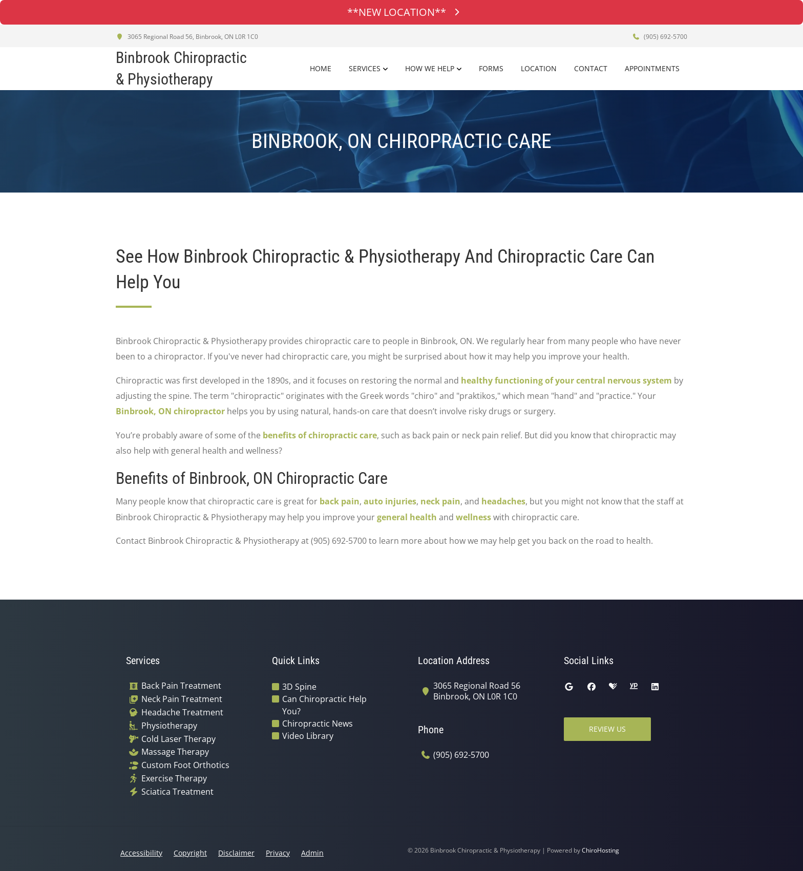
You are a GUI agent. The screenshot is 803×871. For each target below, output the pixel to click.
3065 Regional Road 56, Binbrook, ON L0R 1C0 (187, 36)
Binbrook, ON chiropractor (170, 411)
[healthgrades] (613, 687)
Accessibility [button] (141, 853)
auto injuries (390, 501)
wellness (473, 517)
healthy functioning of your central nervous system (566, 380)
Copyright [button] (190, 853)
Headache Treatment (182, 712)
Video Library (307, 735)
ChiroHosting (600, 850)
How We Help (429, 68)
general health (407, 517)
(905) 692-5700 (659, 36)
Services (365, 68)
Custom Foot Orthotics (185, 765)
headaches (503, 501)
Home (320, 68)
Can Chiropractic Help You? (324, 705)
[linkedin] (655, 687)
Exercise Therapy (174, 778)
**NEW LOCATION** (401, 12)
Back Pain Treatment (181, 686)
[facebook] (591, 687)
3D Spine (299, 686)
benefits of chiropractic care (320, 435)
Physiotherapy (169, 725)
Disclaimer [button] (236, 853)
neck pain (440, 501)
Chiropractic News (317, 723)
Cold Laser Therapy (178, 739)
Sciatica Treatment (177, 792)
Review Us (607, 729)
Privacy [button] (278, 853)
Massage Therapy (175, 752)
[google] (569, 687)
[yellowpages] (633, 687)
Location (539, 68)
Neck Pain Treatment (181, 699)
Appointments (652, 68)
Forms (491, 68)
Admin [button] (312, 853)
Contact (590, 68)
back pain (340, 501)
